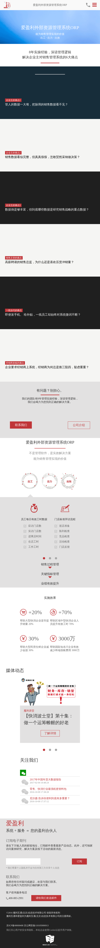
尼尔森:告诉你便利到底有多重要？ (50, 798)
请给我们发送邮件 (46, 898)
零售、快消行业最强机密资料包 (48, 789)
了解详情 (50, 733)
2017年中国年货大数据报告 (45, 779)
